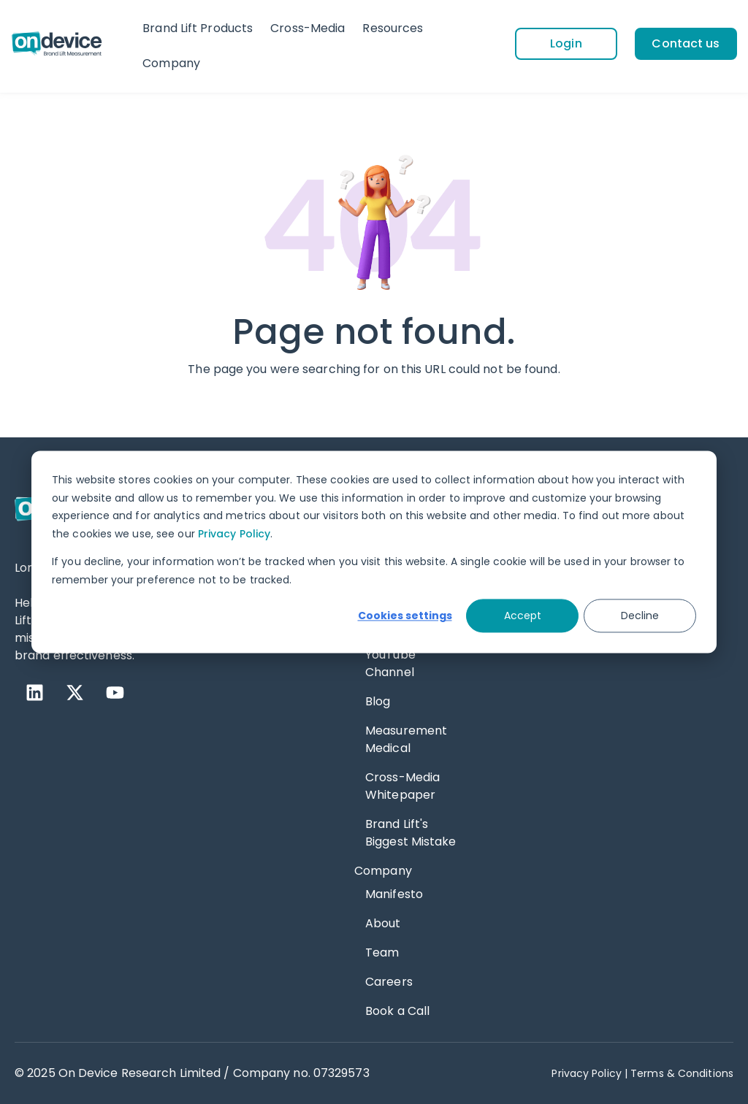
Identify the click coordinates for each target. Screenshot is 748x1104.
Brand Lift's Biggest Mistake (411, 833)
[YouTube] (115, 692)
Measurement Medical (406, 739)
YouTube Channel (390, 663)
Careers (389, 981)
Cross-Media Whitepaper (402, 786)
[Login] (566, 44)
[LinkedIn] (34, 692)
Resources (392, 28)
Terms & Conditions (681, 1073)
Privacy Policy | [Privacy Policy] (589, 1073)
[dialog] (374, 552)
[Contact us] (686, 44)
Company (171, 63)
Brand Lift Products (197, 28)
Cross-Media (307, 28)
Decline (640, 615)
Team (382, 952)
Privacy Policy (234, 533)
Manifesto (394, 894)
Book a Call (397, 1011)
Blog (377, 701)
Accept (522, 615)
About (383, 923)
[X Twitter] (74, 692)
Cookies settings (405, 615)
